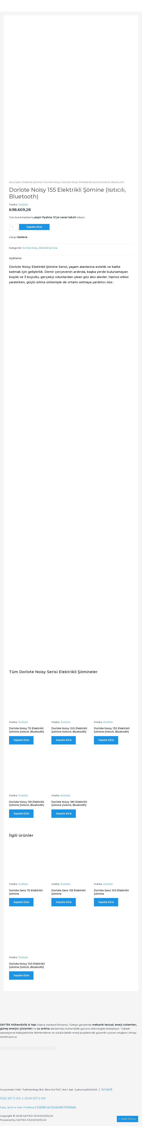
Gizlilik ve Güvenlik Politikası (56, 1111)
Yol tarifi (106, 1093)
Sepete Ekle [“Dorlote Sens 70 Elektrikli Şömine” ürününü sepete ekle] (22, 904)
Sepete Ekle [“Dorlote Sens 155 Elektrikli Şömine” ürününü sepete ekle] (65, 904)
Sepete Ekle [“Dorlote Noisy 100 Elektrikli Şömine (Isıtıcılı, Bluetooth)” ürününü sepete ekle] (65, 739)
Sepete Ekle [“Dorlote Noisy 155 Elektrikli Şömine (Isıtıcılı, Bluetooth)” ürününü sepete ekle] (22, 814)
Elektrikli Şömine (32, 181)
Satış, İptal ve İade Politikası (17, 1111)
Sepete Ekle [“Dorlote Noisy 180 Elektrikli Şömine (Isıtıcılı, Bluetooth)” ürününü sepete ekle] (65, 814)
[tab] (15, 257)
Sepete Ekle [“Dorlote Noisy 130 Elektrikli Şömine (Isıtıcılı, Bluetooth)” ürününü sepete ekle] (107, 739)
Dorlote (23, 203)
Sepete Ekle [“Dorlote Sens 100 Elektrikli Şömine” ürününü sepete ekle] (107, 904)
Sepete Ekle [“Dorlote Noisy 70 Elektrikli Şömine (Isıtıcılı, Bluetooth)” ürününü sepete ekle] (22, 739)
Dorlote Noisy (52, 181)
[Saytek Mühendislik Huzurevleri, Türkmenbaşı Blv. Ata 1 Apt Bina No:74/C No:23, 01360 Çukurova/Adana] (27, 1076)
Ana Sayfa (15, 181)
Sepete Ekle (34, 225)
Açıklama (15, 257)
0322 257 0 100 (10, 1102)
